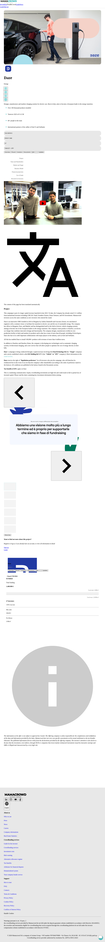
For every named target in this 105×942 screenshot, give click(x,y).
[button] (15, 158)
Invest (2, 4)
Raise (5, 4)
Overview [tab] (7, 152)
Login (2, 7)
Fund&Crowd (11, 4)
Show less (8, 535)
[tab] (34, 152)
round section (8, 356)
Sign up (6, 7)
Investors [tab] (19, 152)
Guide (18, 4)
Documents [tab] (27, 152)
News (21, 4)
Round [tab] (13, 152)
